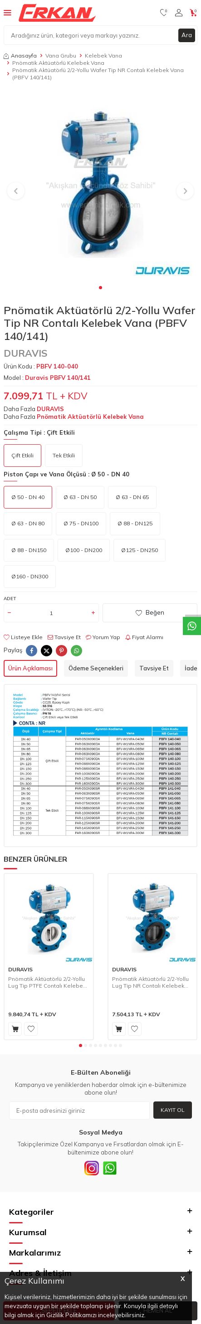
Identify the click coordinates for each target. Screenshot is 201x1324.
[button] (100, 287)
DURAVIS (26, 353)
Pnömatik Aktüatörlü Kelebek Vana (58, 62)
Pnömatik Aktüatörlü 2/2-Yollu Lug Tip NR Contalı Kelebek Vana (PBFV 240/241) (150, 982)
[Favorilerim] (164, 12)
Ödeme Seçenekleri (96, 668)
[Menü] (7, 12)
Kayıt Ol (173, 1109)
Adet (10, 598)
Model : (47, 377)
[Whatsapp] (110, 1168)
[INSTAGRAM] (91, 1168)
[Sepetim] (193, 12)
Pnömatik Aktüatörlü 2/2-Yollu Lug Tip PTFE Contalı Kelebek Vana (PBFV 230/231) (47, 982)
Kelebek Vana (103, 55)
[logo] (57, 13)
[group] (100, 185)
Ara (186, 35)
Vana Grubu (60, 55)
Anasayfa (20, 55)
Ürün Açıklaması (30, 668)
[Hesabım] (178, 12)
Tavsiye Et (64, 637)
